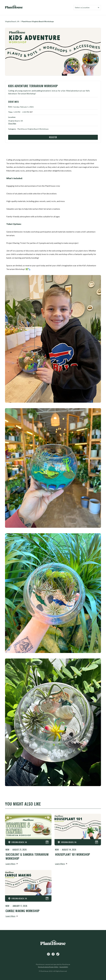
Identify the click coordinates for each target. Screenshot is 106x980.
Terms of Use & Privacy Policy (48, 967)
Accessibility (63, 967)
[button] (87, 7)
